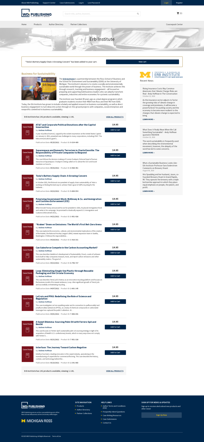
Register (179, 3)
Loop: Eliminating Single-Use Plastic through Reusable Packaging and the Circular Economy (65, 271)
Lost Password (94, 3)
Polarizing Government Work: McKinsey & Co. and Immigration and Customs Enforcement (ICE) (69, 199)
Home (24, 24)
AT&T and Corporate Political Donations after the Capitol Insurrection (66, 125)
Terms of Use (56, 435)
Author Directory (56, 24)
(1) (181, 13)
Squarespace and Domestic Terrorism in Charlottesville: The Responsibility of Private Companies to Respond (68, 150)
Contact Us (107, 422)
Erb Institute (69, 77)
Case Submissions (67, 3)
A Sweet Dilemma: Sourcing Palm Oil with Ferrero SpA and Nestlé (66, 322)
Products (38, 24)
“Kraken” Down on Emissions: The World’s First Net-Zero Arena (69, 224)
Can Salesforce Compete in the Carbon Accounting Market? (67, 247)
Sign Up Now (161, 414)
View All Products (115, 116)
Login (166, 3)
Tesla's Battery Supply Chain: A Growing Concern (62, 175)
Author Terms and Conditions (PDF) (114, 406)
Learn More (148, 118)
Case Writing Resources (112, 414)
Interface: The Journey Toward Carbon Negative (61, 347)
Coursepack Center (174, 24)
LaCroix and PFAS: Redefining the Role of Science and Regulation (64, 296)
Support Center (49, 3)
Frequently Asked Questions (114, 411)
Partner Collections (79, 24)
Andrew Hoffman (45, 129)
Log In (81, 3)
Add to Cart (115, 129)
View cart (164, 61)
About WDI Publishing (30, 3)
